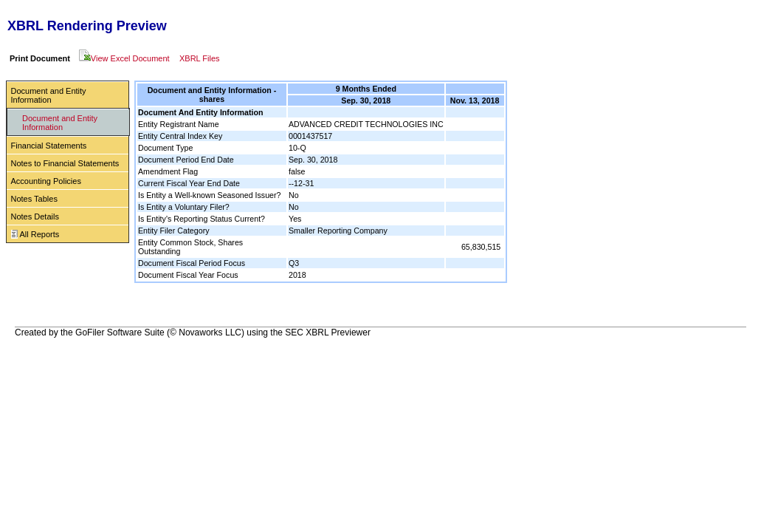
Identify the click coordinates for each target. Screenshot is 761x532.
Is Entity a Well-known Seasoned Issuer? (209, 195)
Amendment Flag (168, 171)
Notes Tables (34, 198)
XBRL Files (199, 58)
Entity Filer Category (174, 230)
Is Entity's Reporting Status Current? (201, 218)
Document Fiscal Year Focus (188, 274)
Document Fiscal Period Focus (191, 263)
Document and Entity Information (48, 95)
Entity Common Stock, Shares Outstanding (190, 247)
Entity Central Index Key (180, 136)
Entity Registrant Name (178, 124)
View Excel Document (124, 58)
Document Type (165, 147)
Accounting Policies (46, 181)
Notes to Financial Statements (65, 163)
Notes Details (35, 216)
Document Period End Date (186, 159)
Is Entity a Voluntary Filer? (184, 206)
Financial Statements (49, 145)
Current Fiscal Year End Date (189, 183)
